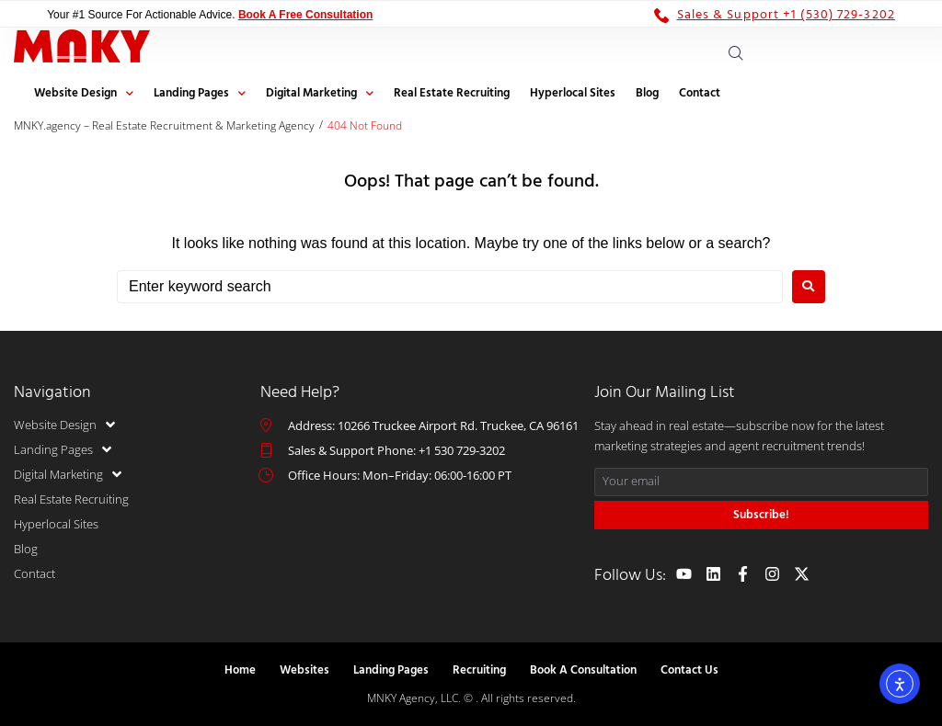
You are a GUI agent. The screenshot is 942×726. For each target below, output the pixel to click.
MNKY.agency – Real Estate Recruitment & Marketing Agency (164, 125)
